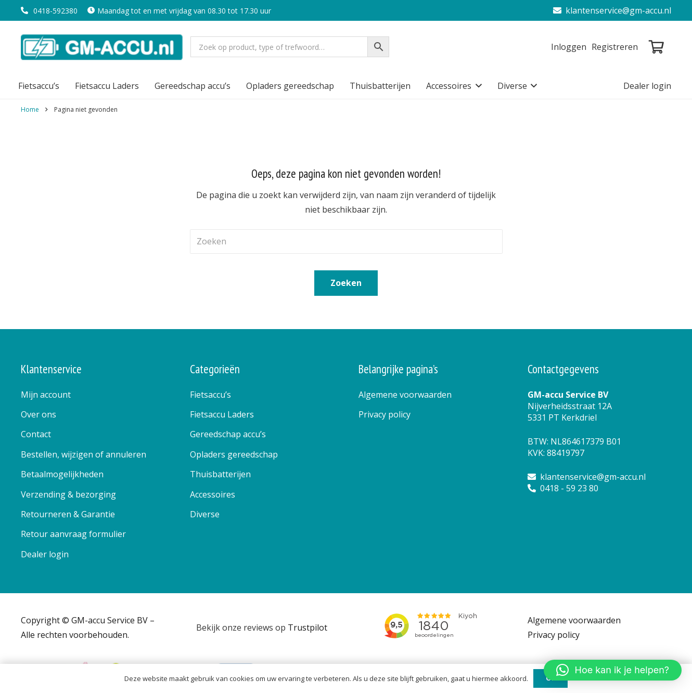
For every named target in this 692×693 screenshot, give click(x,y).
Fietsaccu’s (210, 394)
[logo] (103, 47)
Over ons (38, 414)
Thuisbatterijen (220, 474)
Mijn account (46, 394)
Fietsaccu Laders (222, 414)
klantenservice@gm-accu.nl (612, 10)
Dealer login (45, 554)
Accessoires (212, 494)
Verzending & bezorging (68, 494)
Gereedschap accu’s (228, 434)
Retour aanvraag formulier (73, 534)
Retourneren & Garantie (68, 514)
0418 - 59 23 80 (563, 488)
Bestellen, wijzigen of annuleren (83, 454)
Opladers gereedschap (234, 454)
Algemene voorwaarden (405, 394)
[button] (476, 86)
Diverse (205, 514)
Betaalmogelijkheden (62, 474)
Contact (36, 434)
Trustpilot (307, 627)
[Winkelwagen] (656, 47)
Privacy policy (384, 414)
